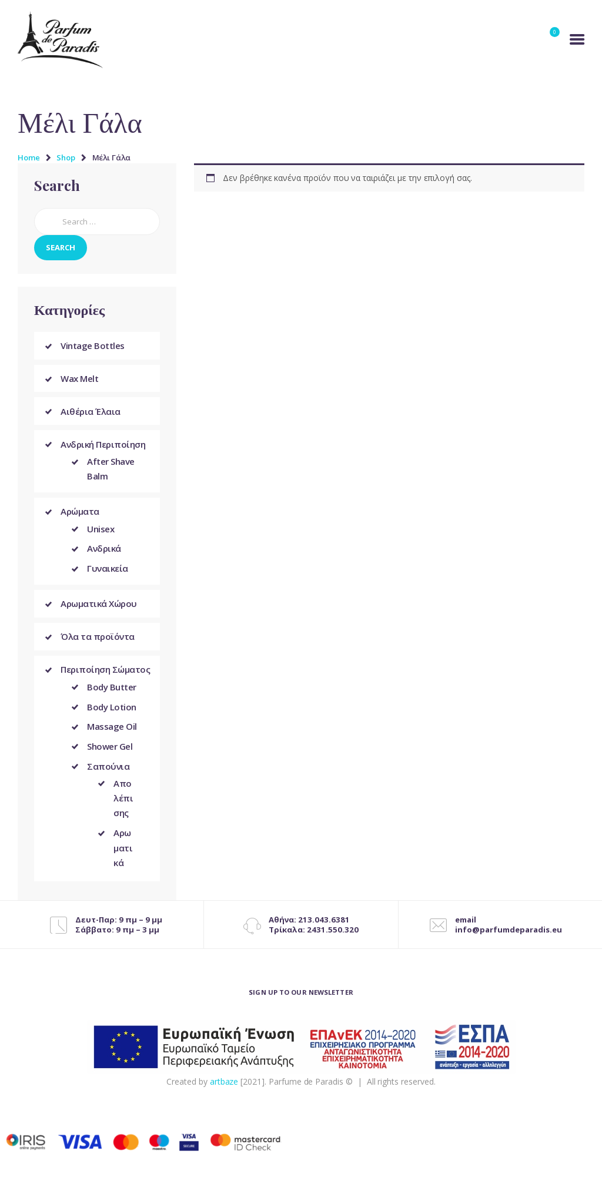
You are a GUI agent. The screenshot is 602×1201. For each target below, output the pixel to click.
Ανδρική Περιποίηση (103, 445)
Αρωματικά (122, 851)
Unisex (100, 530)
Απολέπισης (123, 801)
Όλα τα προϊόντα (98, 639)
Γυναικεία (107, 570)
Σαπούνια (108, 770)
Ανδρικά (104, 550)
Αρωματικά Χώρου (99, 606)
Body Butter (111, 689)
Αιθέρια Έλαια (91, 411)
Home (29, 157)
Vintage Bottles (93, 345)
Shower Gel (109, 750)
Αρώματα (80, 512)
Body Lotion (111, 709)
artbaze (224, 1085)
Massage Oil (112, 729)
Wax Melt (79, 378)
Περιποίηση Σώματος (105, 671)
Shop (65, 157)
